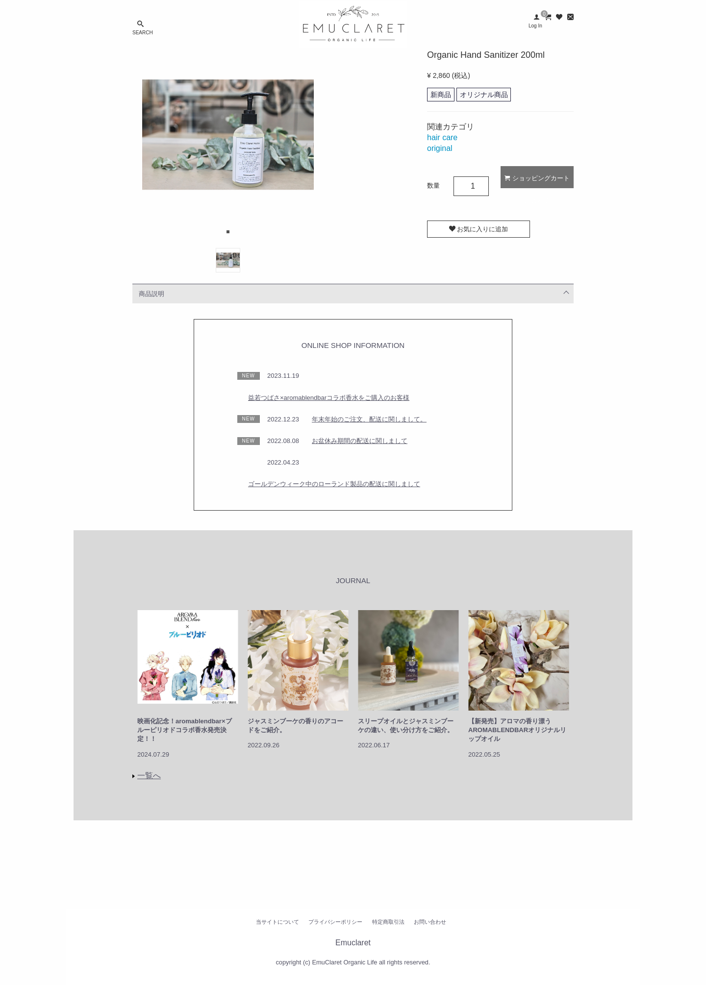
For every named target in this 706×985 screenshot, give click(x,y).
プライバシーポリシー (335, 922)
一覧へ (149, 775)
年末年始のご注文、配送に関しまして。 (369, 419)
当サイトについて (277, 922)
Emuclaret (353, 943)
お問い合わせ (430, 922)
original (440, 148)
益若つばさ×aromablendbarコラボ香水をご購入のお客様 (328, 397)
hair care (442, 137)
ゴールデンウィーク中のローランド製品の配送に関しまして (334, 484)
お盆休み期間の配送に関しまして (359, 440)
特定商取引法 (388, 922)
